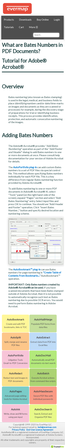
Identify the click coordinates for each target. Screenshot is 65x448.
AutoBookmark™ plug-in (27, 269)
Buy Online (43, 19)
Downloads (25, 19)
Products (9, 19)
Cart (21, 27)
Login (57, 19)
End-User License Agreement (39, 429)
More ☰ (33, 27)
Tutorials (9, 27)
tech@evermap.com (47, 427)
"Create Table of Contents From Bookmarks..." (34, 274)
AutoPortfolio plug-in (25, 167)
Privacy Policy (18, 429)
